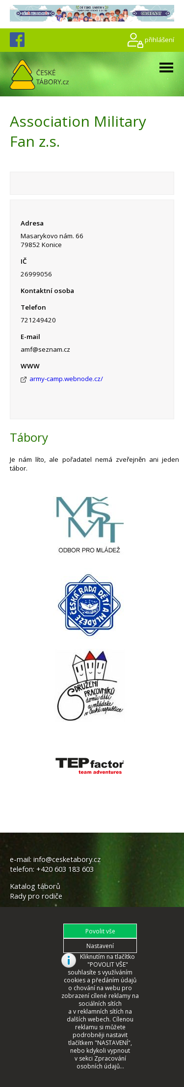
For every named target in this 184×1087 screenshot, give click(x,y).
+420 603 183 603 (65, 869)
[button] (100, 931)
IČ (23, 261)
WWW (30, 366)
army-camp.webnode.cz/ (66, 378)
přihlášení (159, 39)
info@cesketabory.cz (67, 859)
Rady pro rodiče (36, 896)
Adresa (32, 223)
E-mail (30, 336)
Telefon (33, 307)
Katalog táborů (35, 886)
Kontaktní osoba (47, 290)
